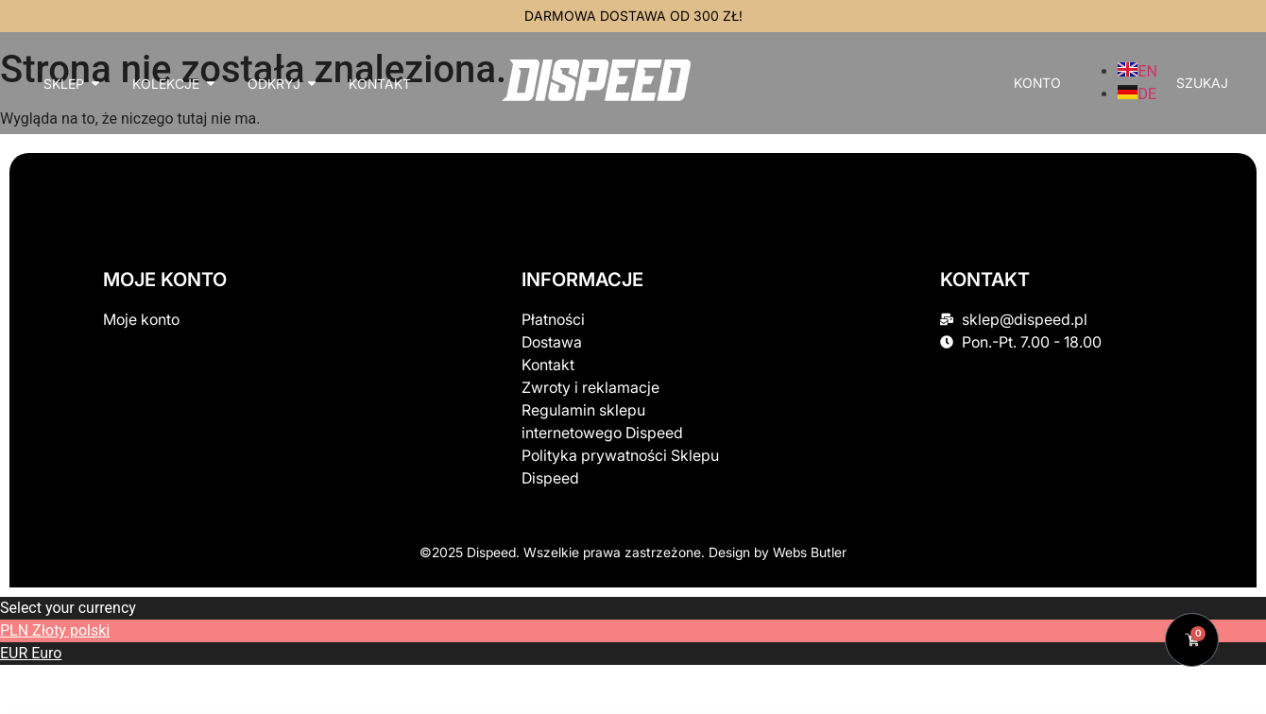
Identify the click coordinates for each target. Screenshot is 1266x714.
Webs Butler (810, 552)
